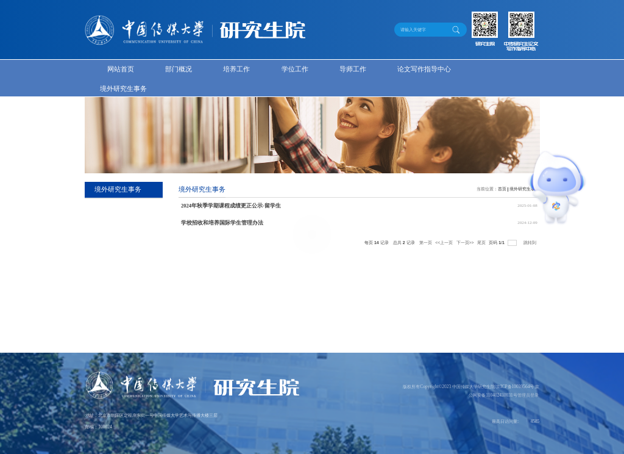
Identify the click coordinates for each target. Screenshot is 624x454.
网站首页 (120, 69)
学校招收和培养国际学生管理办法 (222, 223)
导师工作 (352, 69)
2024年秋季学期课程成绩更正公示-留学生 (231, 206)
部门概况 (178, 69)
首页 (502, 189)
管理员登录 (528, 395)
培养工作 (236, 69)
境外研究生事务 (123, 88)
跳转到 (530, 242)
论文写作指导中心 (424, 69)
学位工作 (295, 69)
